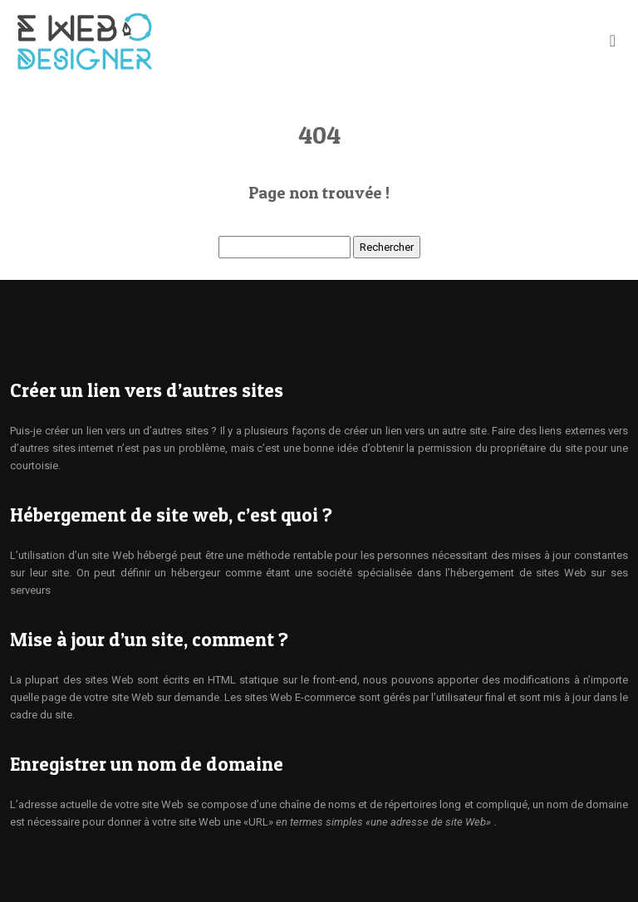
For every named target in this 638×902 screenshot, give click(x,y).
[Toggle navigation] (613, 40)
